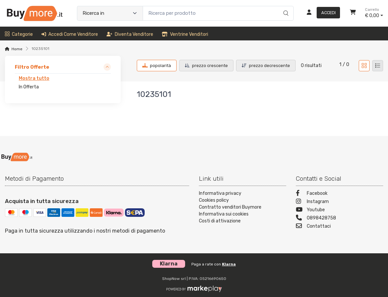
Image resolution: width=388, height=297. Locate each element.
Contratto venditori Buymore (230, 207)
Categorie (19, 34)
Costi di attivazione (220, 221)
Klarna (229, 264)
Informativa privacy (220, 193)
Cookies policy (214, 200)
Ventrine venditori (185, 34)
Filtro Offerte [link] (32, 67)
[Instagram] (339, 202)
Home (17, 49)
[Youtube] (339, 210)
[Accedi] (321, 13)
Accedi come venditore (69, 34)
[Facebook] (339, 194)
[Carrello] (352, 13)
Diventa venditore (130, 34)
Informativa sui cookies (224, 214)
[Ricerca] (285, 6)
